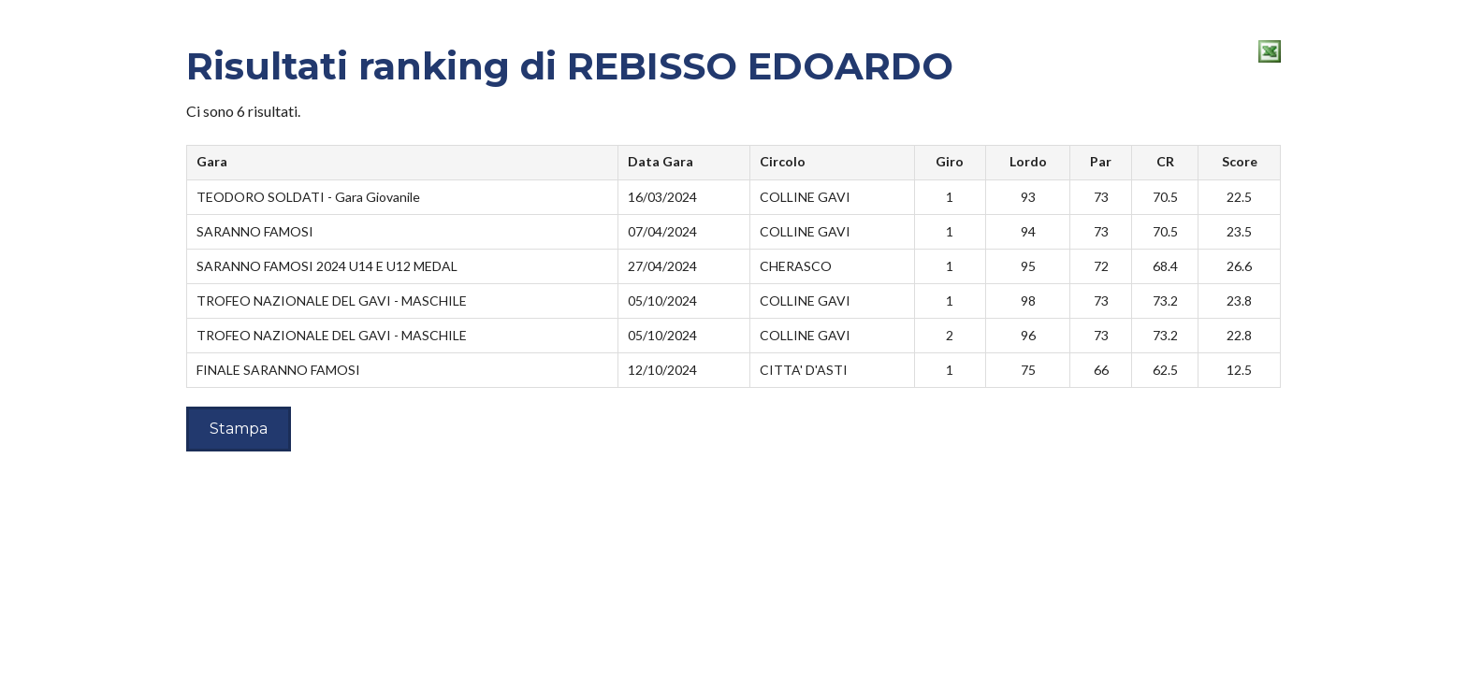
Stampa (239, 428)
